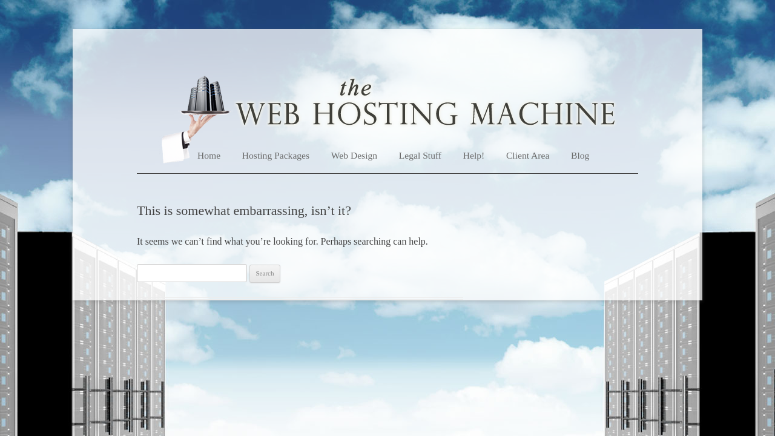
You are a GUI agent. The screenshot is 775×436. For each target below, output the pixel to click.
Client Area (527, 155)
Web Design (354, 155)
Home (208, 155)
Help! (474, 155)
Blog (580, 155)
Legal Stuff (420, 155)
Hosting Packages (275, 155)
